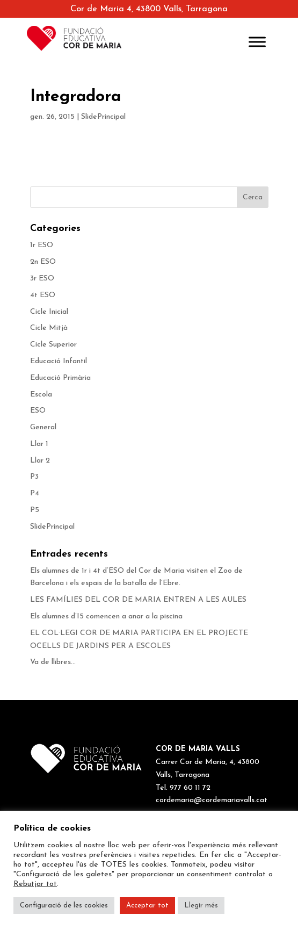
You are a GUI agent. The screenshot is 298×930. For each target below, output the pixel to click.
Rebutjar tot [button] (35, 884)
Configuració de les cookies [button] (64, 905)
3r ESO (42, 279)
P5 (34, 510)
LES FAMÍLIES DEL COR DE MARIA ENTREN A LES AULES (138, 600)
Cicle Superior (53, 345)
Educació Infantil (58, 361)
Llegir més (201, 905)
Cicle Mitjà (49, 328)
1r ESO (41, 245)
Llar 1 (39, 444)
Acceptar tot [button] (147, 905)
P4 (34, 493)
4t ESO (42, 295)
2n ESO (43, 262)
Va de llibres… (53, 662)
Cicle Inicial (49, 312)
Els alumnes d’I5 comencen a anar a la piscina (106, 616)
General (43, 427)
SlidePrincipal (103, 117)
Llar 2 (40, 461)
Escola (41, 395)
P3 (34, 477)
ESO (38, 411)
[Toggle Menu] (257, 42)
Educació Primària (60, 378)
